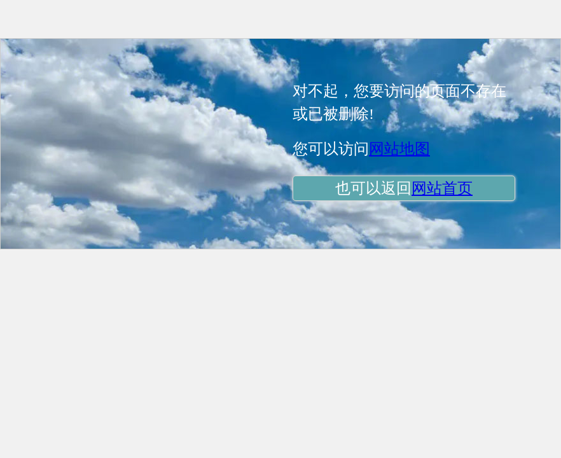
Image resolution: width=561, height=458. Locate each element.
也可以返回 (404, 188)
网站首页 (442, 188)
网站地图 (399, 149)
